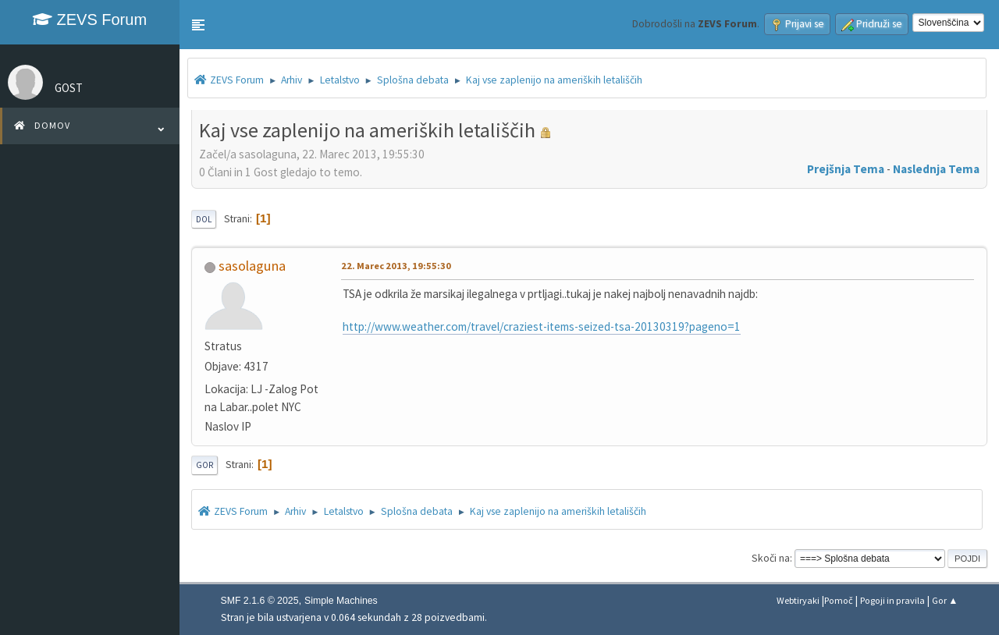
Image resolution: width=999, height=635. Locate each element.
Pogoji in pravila (892, 600)
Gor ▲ (945, 600)
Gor (204, 464)
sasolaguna (252, 266)
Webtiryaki (798, 600)
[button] (198, 25)
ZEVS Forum (90, 19)
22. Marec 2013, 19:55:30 (396, 265)
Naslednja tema (936, 168)
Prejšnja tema (845, 168)
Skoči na (771, 558)
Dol (204, 219)
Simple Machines (341, 600)
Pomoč (838, 600)
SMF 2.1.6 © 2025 (260, 600)
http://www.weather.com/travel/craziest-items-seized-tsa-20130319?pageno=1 (542, 326)
